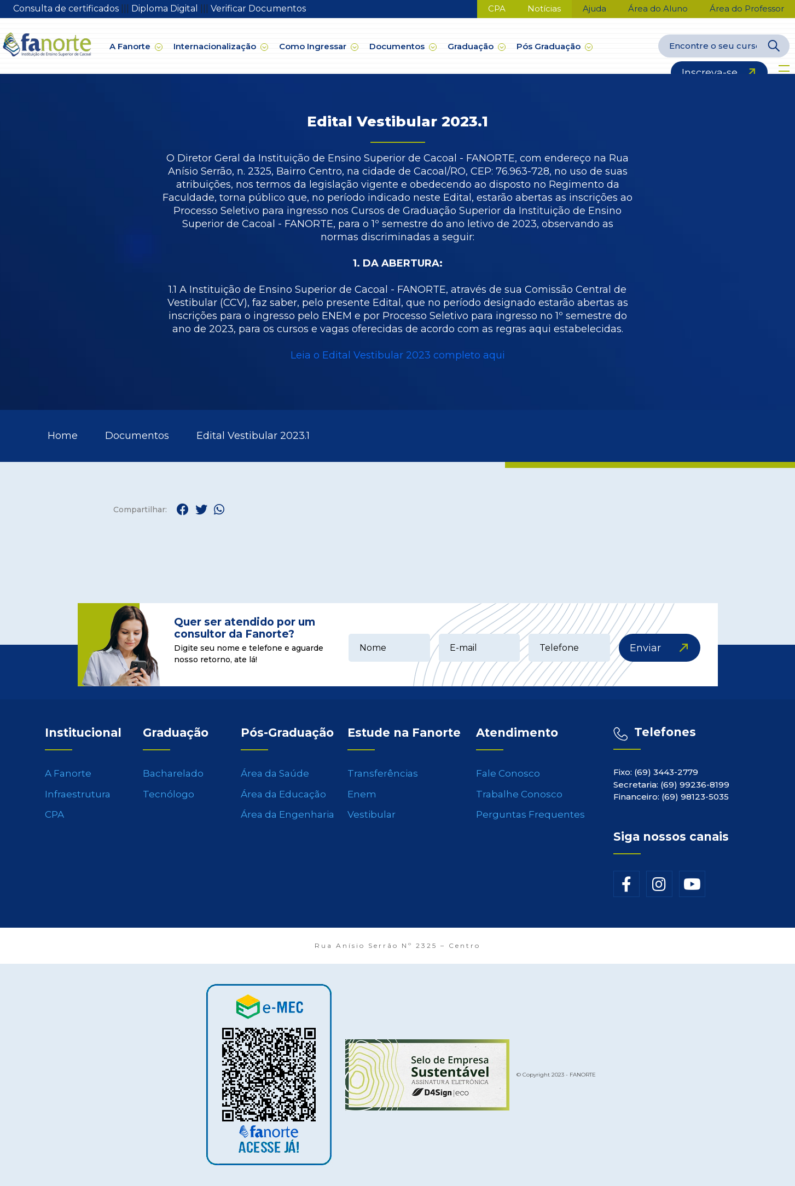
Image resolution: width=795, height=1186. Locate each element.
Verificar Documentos (258, 8)
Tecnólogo (168, 794)
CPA (497, 8)
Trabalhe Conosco (519, 794)
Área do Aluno (658, 8)
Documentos (403, 46)
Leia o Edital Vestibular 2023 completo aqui (398, 355)
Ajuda (594, 8)
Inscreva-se (710, 73)
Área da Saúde (275, 773)
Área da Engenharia (287, 814)
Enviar (645, 648)
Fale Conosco (508, 773)
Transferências (382, 773)
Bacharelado (173, 773)
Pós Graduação (555, 46)
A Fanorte (136, 46)
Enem (361, 794)
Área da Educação (283, 794)
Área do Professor (747, 8)
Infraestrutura (78, 794)
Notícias (544, 8)
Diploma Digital (165, 8)
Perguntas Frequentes (530, 814)
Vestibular (371, 814)
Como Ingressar (318, 46)
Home (63, 436)
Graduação (477, 46)
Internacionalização (220, 46)
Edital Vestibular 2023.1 (253, 436)
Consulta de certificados (67, 8)
